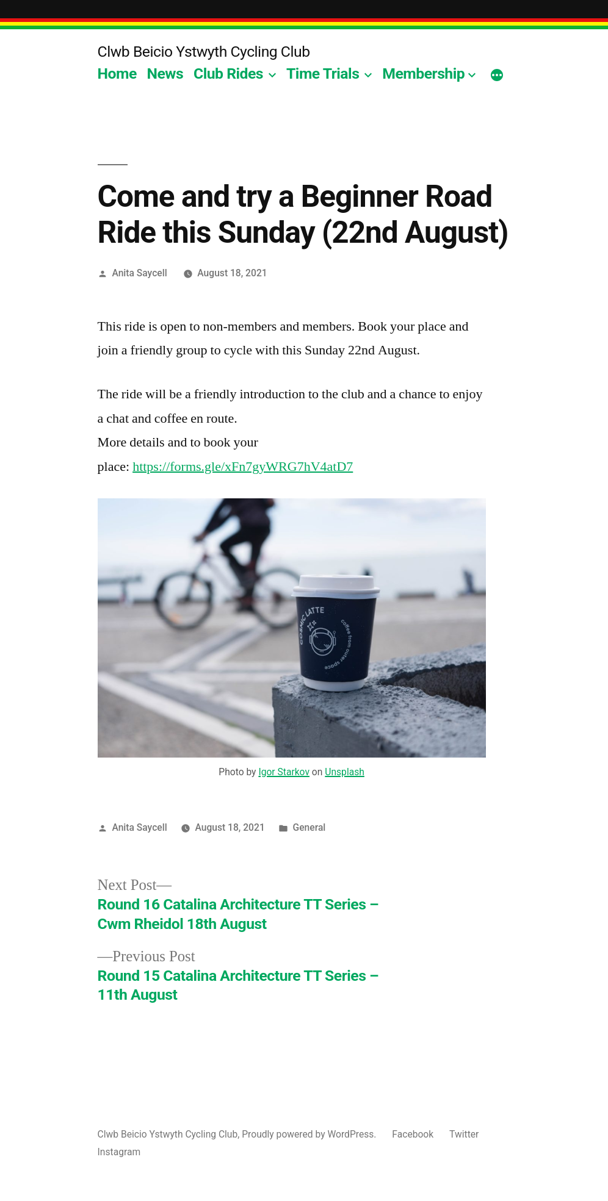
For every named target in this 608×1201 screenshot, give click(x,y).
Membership (423, 73)
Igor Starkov (283, 772)
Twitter (464, 1134)
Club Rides (228, 73)
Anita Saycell (139, 273)
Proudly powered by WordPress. (310, 1134)
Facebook (412, 1134)
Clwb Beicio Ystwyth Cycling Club (204, 51)
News (165, 73)
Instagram (119, 1152)
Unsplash (344, 772)
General (309, 827)
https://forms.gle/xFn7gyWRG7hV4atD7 (242, 466)
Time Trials (322, 73)
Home (117, 73)
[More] (497, 76)
